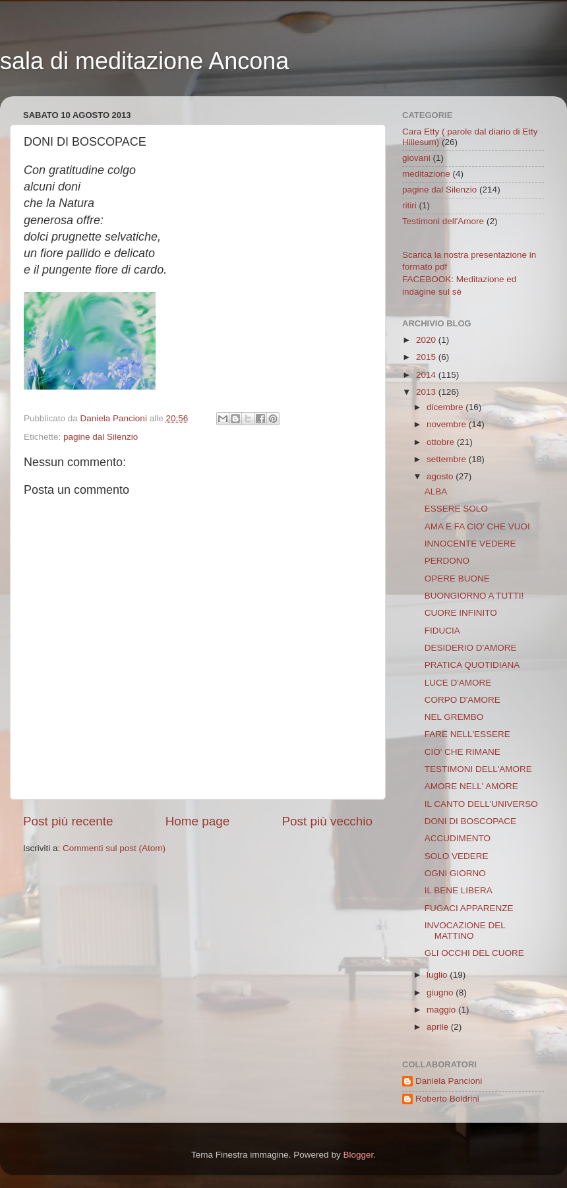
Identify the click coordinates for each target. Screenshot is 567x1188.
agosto (441, 476)
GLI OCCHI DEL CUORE (474, 953)
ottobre (442, 442)
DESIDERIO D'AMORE (471, 648)
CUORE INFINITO (461, 613)
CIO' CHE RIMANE (462, 752)
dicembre (446, 407)
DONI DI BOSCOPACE (470, 821)
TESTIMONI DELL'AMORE (478, 769)
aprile (439, 1027)
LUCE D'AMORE (458, 683)
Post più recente (68, 821)
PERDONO (447, 561)
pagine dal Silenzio (100, 437)
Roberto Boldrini (447, 1099)
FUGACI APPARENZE (469, 908)
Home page (197, 821)
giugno (441, 992)
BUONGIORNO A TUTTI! (474, 596)
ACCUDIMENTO (458, 838)
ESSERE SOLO (456, 509)
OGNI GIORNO (455, 873)
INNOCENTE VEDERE (470, 544)
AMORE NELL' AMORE (471, 786)
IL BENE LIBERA (458, 890)
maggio (442, 1010)
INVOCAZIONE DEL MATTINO (465, 930)
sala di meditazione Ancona (144, 60)
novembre (448, 424)
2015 (427, 357)
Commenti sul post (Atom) (114, 848)
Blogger (358, 1155)
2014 (427, 375)
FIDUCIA (442, 631)
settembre (448, 459)
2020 (427, 340)
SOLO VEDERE (457, 856)
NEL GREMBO (454, 717)
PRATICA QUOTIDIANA (472, 665)
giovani (416, 158)
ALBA (436, 491)
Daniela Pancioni (448, 1081)
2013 (427, 392)
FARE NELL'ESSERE (467, 734)
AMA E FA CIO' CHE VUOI (477, 526)
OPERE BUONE (457, 578)
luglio (438, 975)
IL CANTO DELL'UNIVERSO (481, 804)
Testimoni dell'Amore (443, 221)
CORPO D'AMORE (462, 700)
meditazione (426, 174)
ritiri (409, 205)
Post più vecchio (327, 821)
